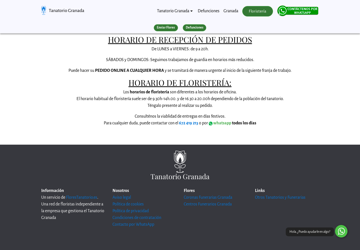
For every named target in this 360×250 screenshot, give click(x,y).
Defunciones (209, 11)
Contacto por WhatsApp (133, 224)
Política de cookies (128, 204)
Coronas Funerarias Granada (208, 197)
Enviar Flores (166, 27)
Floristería (257, 11)
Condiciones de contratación (136, 217)
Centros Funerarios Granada (208, 204)
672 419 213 (188, 123)
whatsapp (220, 123)
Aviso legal (121, 197)
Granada (231, 11)
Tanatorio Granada (66, 10)
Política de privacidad (130, 211)
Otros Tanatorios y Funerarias (280, 197)
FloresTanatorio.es (81, 197)
